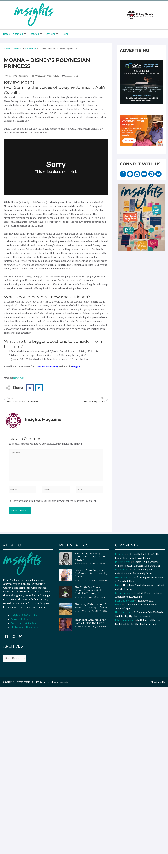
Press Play (30, 48)
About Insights (157, 686)
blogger (79, 366)
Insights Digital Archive (24, 619)
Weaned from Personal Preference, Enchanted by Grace (91, 577)
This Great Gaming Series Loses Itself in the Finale (90, 626)
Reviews (17, 48)
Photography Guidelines (24, 631)
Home (7, 48)
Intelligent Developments (56, 686)
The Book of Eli (146, 605)
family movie (20, 377)
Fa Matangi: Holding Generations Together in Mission (90, 560)
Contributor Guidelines (24, 627)
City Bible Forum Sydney (48, 366)
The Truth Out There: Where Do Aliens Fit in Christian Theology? (89, 594)
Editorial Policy (19, 623)
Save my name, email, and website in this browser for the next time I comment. (55, 505)
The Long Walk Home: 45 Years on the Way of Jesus (91, 610)
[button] (19, 34)
